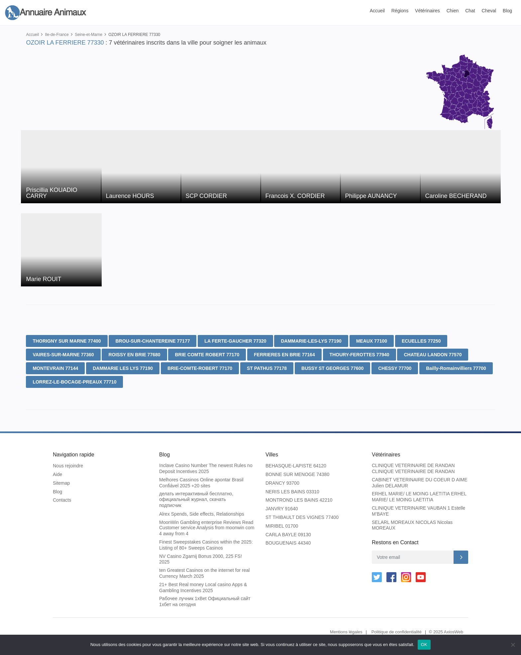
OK (424, 644)
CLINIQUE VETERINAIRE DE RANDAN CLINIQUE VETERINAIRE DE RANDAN (413, 468)
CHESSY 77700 (394, 368)
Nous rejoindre (68, 465)
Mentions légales (346, 631)
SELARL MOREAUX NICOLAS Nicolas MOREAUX (412, 525)
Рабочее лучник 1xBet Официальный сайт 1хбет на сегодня (204, 601)
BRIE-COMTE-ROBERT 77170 (199, 368)
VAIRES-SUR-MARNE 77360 (63, 354)
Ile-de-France (56, 34)
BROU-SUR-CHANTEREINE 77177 (152, 341)
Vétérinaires (427, 10)
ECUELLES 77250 (421, 341)
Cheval (489, 10)
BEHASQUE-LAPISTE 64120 (295, 465)
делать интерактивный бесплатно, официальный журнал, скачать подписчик (196, 499)
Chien (453, 10)
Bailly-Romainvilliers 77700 (456, 368)
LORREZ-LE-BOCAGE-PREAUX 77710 (74, 382)
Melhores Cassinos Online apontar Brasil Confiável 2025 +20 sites (201, 482)
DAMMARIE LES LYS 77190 (123, 368)
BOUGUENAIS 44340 (288, 543)
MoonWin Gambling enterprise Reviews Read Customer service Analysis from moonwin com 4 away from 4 (206, 528)
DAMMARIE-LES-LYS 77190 (311, 341)
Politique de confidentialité (396, 631)
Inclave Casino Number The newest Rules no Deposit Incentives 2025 (206, 468)
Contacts (62, 500)
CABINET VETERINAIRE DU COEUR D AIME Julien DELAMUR (420, 482)
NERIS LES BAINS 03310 (292, 491)
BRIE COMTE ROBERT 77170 (207, 354)
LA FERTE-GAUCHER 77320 (235, 341)
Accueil (377, 10)
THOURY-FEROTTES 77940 (359, 354)
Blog (507, 10)
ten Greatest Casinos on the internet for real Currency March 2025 (204, 573)
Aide (57, 474)
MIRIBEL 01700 (281, 526)
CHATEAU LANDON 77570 (433, 354)
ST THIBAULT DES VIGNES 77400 (302, 517)
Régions (399, 10)
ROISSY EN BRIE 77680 (134, 354)
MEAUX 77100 (371, 341)
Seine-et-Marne (88, 34)
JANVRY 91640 (281, 508)
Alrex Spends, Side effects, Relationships (201, 514)
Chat (470, 10)
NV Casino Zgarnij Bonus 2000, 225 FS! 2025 (200, 559)
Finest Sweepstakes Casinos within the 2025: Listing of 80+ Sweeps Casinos (206, 545)
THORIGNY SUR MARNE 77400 (67, 341)
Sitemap (61, 483)
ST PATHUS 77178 (267, 368)
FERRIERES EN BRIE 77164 (284, 354)
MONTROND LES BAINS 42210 (299, 500)
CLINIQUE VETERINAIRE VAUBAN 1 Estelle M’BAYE (418, 511)
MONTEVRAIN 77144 (55, 368)
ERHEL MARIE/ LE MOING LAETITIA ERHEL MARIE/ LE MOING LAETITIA (419, 496)
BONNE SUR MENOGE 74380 (297, 474)
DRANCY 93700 (282, 483)
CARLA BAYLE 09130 (288, 534)
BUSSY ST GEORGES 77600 (332, 368)
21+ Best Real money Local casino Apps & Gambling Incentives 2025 (203, 587)
